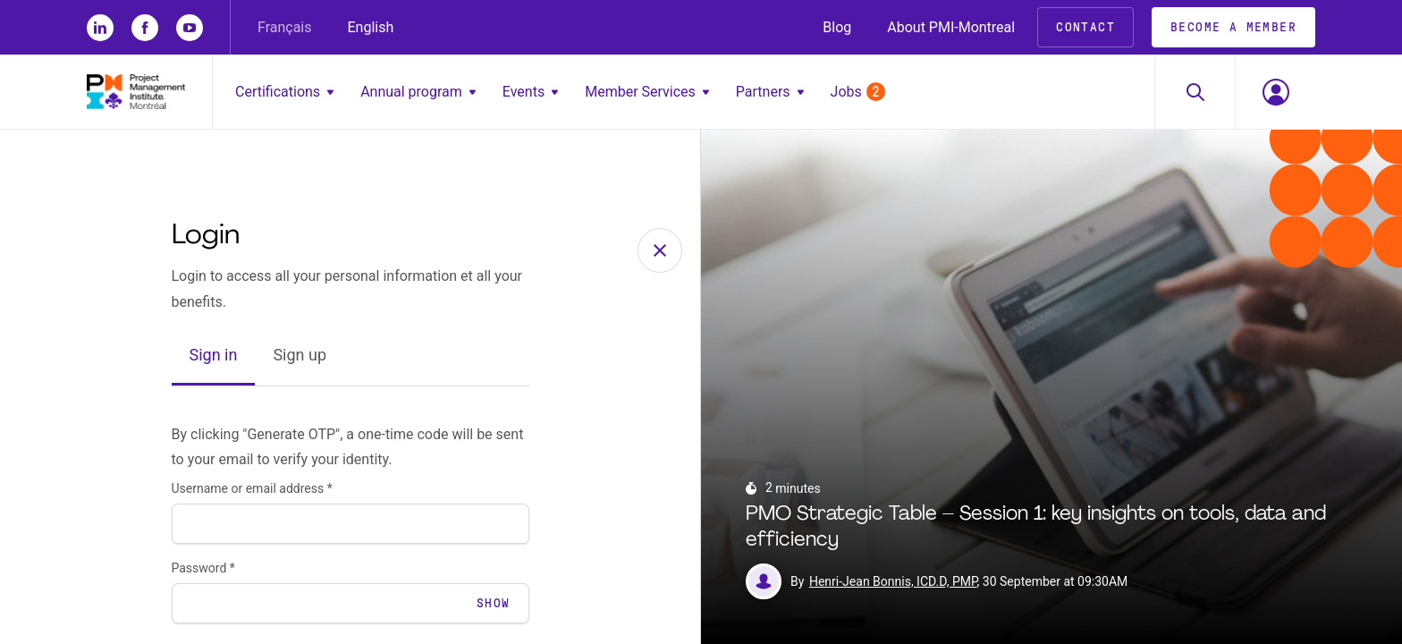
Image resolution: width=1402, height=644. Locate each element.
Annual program (418, 91)
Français (285, 27)
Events (530, 91)
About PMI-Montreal (951, 27)
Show (494, 603)
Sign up (299, 354)
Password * (203, 568)
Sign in (214, 354)
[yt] (189, 27)
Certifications (284, 91)
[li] (100, 27)
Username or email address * (252, 488)
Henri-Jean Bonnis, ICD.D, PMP (893, 581)
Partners (770, 91)
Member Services (647, 91)
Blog (837, 27)
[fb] (144, 27)
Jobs (858, 91)
